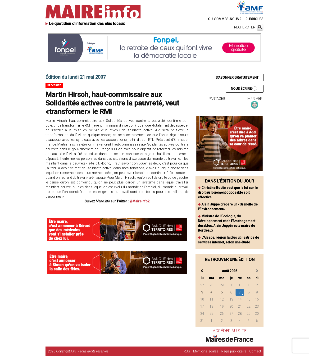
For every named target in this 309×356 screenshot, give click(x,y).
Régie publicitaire (233, 351)
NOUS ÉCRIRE (244, 89)
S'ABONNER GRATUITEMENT (237, 77)
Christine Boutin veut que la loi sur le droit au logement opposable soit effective (228, 192)
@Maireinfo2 (139, 201)
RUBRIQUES (254, 19)
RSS (187, 351)
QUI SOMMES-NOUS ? (224, 19)
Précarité (54, 85)
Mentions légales (205, 351)
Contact (255, 351)
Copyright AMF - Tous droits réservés (82, 351)
